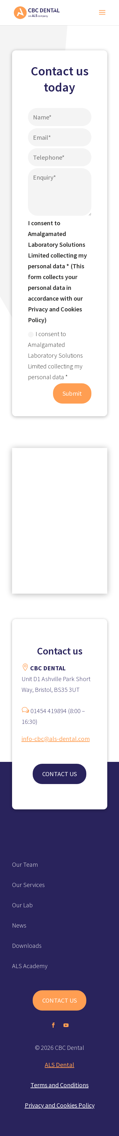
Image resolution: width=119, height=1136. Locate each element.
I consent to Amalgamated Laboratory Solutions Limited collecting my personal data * (55, 355)
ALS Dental (59, 1065)
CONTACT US (59, 774)
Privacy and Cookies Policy (60, 1105)
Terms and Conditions (59, 1085)
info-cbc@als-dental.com (56, 739)
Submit (72, 393)
